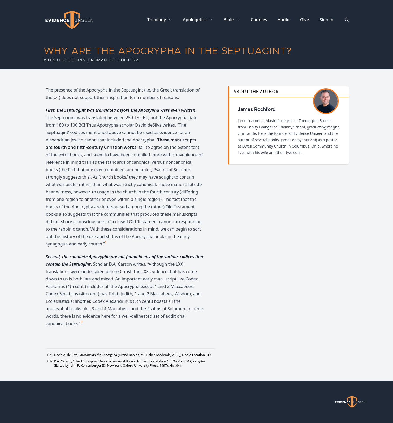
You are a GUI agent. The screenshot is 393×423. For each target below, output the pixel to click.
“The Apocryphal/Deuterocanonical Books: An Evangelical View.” (120, 361)
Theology (156, 20)
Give (304, 20)
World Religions (65, 60)
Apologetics (194, 20)
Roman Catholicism (115, 60)
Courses (259, 20)
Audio (284, 20)
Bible (229, 20)
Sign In (326, 20)
